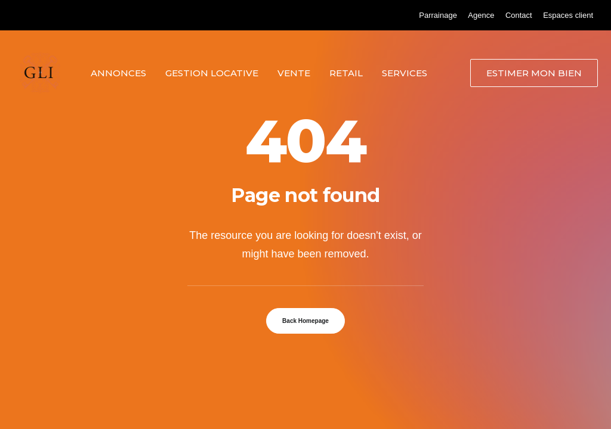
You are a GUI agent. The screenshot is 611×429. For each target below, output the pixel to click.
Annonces (118, 73)
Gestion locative (211, 73)
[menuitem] (438, 15)
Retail (346, 73)
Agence (481, 15)
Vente (293, 73)
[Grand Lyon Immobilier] (40, 73)
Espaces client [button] (568, 15)
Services (404, 73)
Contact (518, 15)
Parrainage (438, 15)
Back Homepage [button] (305, 321)
